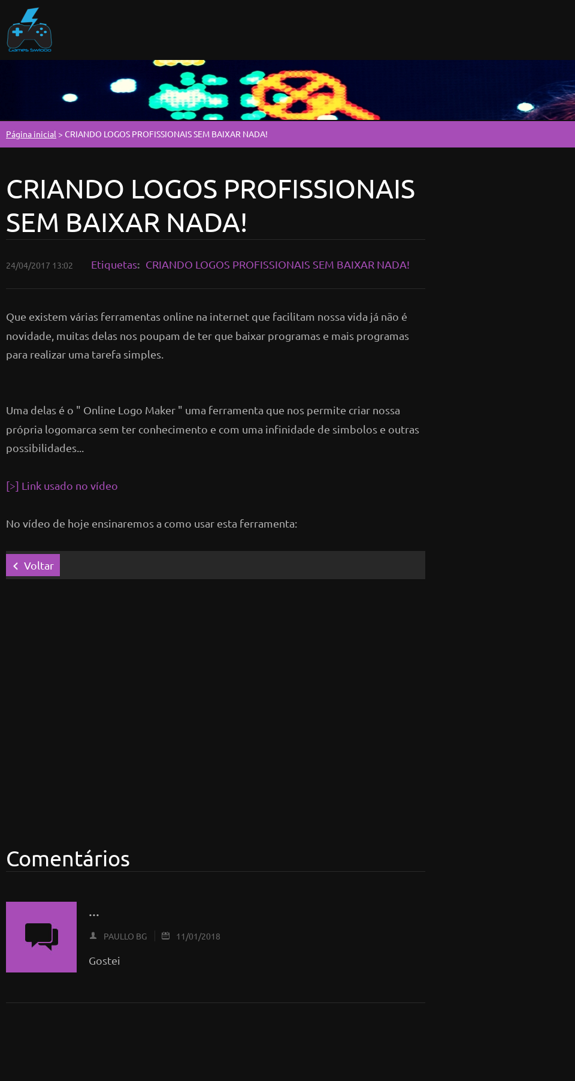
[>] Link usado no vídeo (62, 485)
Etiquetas (114, 264)
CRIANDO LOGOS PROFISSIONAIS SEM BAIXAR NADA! (278, 264)
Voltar (39, 565)
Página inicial (31, 133)
